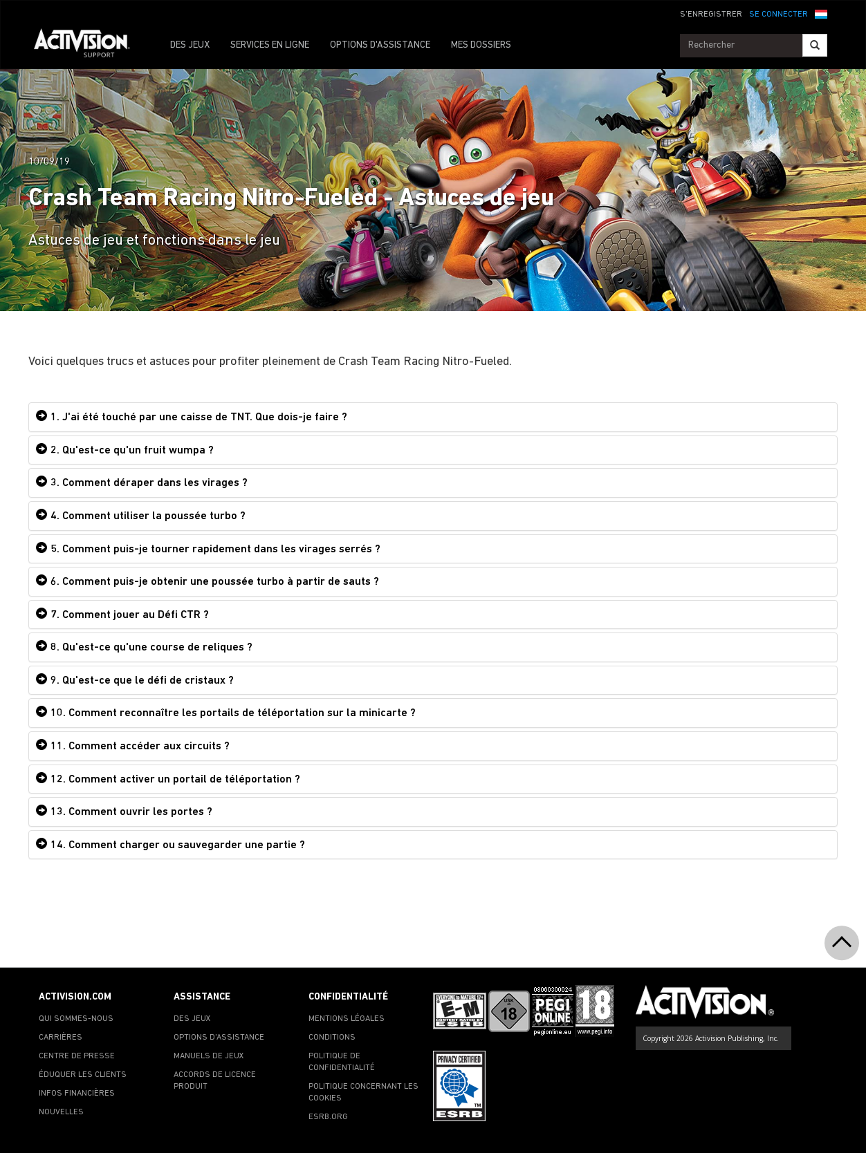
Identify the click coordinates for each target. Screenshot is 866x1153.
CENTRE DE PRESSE (77, 1056)
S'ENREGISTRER (711, 14)
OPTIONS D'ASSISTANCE (380, 45)
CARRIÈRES (60, 1037)
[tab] (433, 417)
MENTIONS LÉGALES (346, 1019)
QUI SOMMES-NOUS (76, 1019)
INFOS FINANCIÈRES (77, 1093)
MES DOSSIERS (481, 45)
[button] (821, 13)
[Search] (814, 45)
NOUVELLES (61, 1112)
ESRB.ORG (328, 1117)
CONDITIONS (332, 1037)
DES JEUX (190, 45)
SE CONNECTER (778, 14)
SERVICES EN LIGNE (269, 45)
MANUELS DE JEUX (209, 1056)
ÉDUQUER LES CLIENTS (83, 1075)
